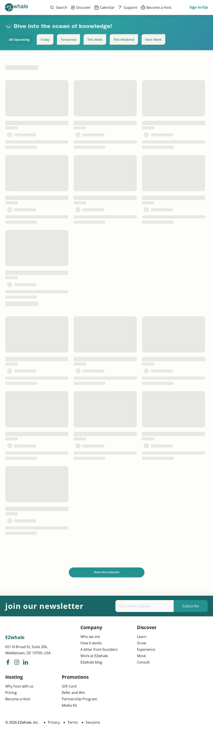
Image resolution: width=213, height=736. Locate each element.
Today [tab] (45, 39)
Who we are (90, 636)
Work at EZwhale (94, 655)
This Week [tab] (95, 39)
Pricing (11, 692)
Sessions (93, 722)
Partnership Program (79, 699)
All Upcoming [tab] (19, 39)
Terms (72, 722)
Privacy (54, 722)
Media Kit (69, 705)
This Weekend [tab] (124, 39)
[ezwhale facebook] (8, 663)
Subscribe (190, 606)
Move (141, 655)
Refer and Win (73, 692)
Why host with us (19, 686)
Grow (141, 643)
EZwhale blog (91, 662)
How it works (91, 643)
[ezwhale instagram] (16, 663)
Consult (143, 662)
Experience (146, 649)
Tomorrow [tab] (68, 39)
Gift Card (69, 686)
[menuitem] (81, 7)
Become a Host (17, 699)
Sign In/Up (198, 7)
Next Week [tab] (153, 39)
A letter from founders (99, 649)
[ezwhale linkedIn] (25, 663)
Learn (141, 636)
